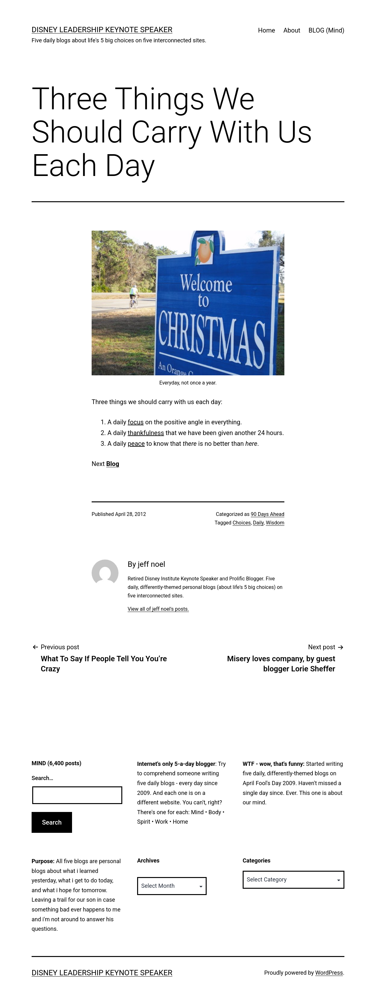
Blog (112, 464)
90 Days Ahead (267, 514)
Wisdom (275, 523)
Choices (242, 523)
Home (266, 30)
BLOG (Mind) (326, 30)
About (291, 30)
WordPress (329, 972)
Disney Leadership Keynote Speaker (102, 29)
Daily (258, 523)
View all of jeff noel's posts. (158, 609)
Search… (42, 778)
